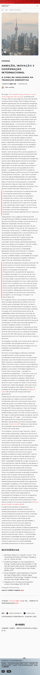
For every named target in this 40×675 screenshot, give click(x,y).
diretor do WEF (15, 424)
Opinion (6, 61)
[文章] (6, 10)
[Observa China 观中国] (6, 6)
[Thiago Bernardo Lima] (25, 614)
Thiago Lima (30, 613)
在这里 (16, 603)
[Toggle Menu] (37, 6)
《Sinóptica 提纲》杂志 (9, 84)
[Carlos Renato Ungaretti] (7, 614)
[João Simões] (3, 88)
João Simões (9, 87)
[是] (3, 671)
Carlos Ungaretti (15, 613)
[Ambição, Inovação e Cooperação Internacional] (15, 10)
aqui (22, 590)
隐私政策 (6, 666)
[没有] (9, 671)
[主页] (3, 10)
